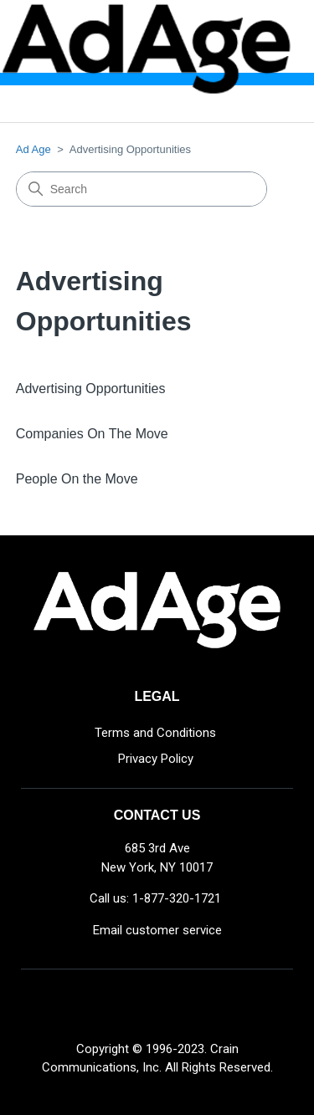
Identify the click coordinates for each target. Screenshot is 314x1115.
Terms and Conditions (155, 732)
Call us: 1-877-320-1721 (155, 898)
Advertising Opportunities (91, 388)
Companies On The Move (92, 434)
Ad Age (33, 149)
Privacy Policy (155, 758)
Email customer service (157, 930)
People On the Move (77, 479)
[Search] (141, 189)
